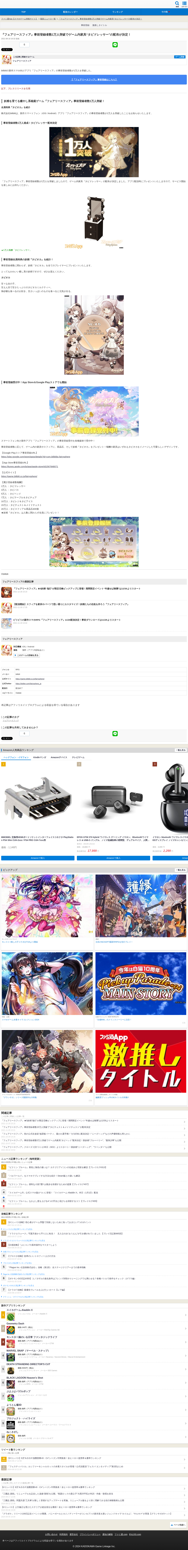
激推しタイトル (99, 25)
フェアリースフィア (11, 721)
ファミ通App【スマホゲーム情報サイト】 (19, 19)
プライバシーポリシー (90, 1534)
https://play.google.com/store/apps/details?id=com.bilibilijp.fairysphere (35, 456)
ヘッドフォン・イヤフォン (16, 757)
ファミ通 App (11, 4)
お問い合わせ (51, 1534)
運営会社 (74, 1534)
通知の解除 (107, 1534)
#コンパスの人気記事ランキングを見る (17, 1229)
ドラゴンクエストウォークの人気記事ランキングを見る (24, 1240)
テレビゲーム (78, 757)
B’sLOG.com (135, 1534)
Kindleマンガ (39, 757)
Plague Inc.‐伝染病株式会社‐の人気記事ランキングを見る (24, 1274)
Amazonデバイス (59, 757)
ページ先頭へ (179, 1525)
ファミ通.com (121, 1534)
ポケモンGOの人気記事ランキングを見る (18, 1285)
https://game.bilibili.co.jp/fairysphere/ (19, 476)
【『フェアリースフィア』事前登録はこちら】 (94, 79)
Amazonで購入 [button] (38, 858)
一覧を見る (181, 750)
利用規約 (63, 1534)
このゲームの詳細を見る (27, 655)
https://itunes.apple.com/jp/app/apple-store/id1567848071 (29, 466)
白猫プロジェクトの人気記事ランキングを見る (20, 1252)
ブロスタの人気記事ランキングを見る (17, 1263)
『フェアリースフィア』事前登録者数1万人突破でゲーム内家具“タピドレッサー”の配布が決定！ (100, 19)
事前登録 (85, 25)
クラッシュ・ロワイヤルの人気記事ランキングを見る (23, 1297)
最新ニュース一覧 (48, 19)
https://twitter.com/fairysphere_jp (28, 684)
